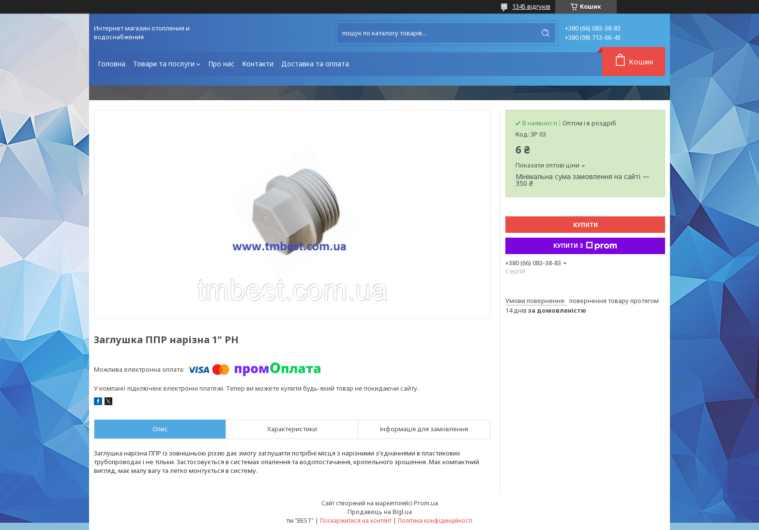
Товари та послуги (164, 63)
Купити (585, 225)
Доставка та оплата (315, 63)
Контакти (257, 63)
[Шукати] (545, 33)
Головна (111, 63)
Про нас (221, 63)
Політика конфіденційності (435, 520)
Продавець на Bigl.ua (380, 511)
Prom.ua (426, 503)
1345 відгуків (531, 6)
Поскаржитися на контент (356, 520)
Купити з (585, 246)
